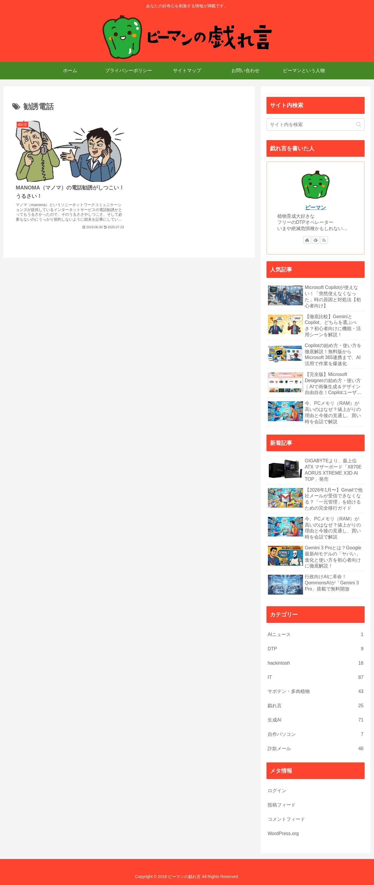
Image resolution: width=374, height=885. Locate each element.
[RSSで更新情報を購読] (324, 240)
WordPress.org (283, 833)
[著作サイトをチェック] (307, 240)
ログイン (277, 790)
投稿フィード (282, 804)
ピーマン (315, 207)
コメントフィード (286, 819)
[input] (315, 125)
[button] (359, 124)
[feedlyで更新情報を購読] (315, 240)
